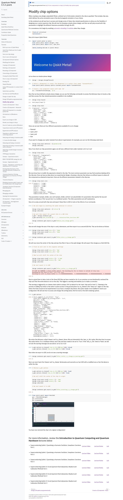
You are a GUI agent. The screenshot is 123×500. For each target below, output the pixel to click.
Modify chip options (8, 102)
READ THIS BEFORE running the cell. (12, 159)
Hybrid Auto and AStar (9, 91)
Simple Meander (7, 84)
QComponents (5, 225)
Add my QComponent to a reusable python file (12, 110)
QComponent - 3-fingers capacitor (12, 199)
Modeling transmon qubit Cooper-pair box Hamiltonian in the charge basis (13, 183)
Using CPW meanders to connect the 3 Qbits (13, 87)
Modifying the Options (9, 62)
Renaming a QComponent (9, 70)
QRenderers (4, 230)
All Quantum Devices (6, 212)
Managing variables (8, 193)
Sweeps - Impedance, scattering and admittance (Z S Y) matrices (12, 165)
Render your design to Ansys (10, 122)
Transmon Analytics (8, 180)
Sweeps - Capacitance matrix (10, 156)
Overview (3, 219)
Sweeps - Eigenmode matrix (10, 162)
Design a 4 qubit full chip (9, 96)
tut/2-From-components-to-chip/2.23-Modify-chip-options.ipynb (62, 5)
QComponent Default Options (11, 59)
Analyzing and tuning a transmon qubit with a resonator (13, 146)
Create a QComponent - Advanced (12, 107)
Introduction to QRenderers (10, 114)
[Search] (12, 9)
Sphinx (35, 496)
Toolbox (3, 233)
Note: (4, 117)
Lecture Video (86, 446)
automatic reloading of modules (63, 28)
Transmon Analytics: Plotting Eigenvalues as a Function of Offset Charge (12, 176)
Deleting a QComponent (9, 68)
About (3, 14)
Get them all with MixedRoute (11, 94)
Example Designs (6, 205)
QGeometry (4, 236)
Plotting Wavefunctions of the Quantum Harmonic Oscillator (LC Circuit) (11, 170)
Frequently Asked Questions (8, 35)
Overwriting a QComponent (10, 73)
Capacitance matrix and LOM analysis (13, 128)
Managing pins (6, 190)
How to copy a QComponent (10, 79)
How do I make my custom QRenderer (13, 125)
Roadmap (3, 24)
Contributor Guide (6, 32)
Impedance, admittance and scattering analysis (10, 134)
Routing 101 (6, 81)
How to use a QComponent (10, 57)
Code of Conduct (5, 241)
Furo (47, 496)
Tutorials (3, 44)
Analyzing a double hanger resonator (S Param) (12, 150)
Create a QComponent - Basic (11, 105)
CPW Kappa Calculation (9, 154)
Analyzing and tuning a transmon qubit (13, 137)
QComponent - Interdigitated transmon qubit (11, 202)
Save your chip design (8, 54)
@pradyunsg (42, 496)
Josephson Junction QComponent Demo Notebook (11, 187)
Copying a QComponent (9, 65)
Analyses (3, 227)
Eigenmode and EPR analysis (10, 130)
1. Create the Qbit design (9, 140)
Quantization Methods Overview (9, 29)
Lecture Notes (98, 446)
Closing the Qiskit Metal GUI (10, 76)
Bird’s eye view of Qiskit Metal (11, 47)
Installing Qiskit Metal (7, 17)
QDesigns (3, 222)
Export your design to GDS (10, 120)
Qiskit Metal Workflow (7, 27)
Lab (108, 446)
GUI (2, 238)
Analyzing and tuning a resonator (11, 143)
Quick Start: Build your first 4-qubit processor (12, 50)
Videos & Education (6, 42)
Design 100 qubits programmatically (12, 99)
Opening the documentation (10, 196)
